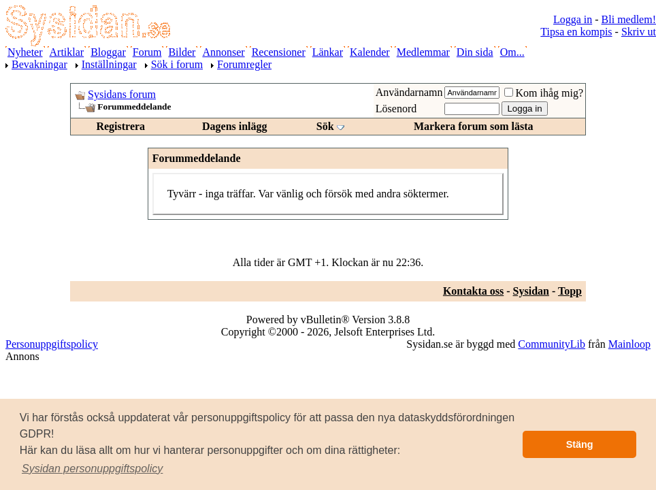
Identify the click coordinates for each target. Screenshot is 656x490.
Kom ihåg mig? (543, 93)
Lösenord (396, 108)
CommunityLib (551, 344)
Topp (570, 291)
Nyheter (25, 52)
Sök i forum (177, 64)
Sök (325, 126)
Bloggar (108, 52)
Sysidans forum (122, 94)
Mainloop (629, 344)
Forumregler (244, 64)
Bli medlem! (629, 19)
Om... (512, 52)
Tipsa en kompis (576, 31)
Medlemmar (423, 52)
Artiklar (67, 52)
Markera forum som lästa (474, 126)
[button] (92, 469)
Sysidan (531, 291)
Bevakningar (39, 64)
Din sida (475, 52)
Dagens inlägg (234, 126)
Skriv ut (638, 31)
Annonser (223, 52)
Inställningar (109, 64)
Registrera (120, 126)
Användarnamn (409, 92)
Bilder (181, 52)
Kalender (370, 52)
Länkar (327, 52)
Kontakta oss (473, 291)
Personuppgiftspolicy (51, 344)
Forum (147, 52)
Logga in (572, 19)
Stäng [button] (579, 444)
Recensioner (279, 52)
